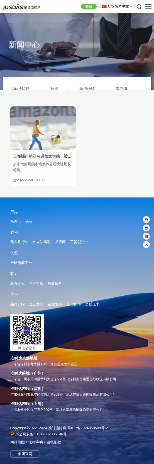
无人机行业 (19, 242)
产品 (14, 212)
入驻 (14, 253)
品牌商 (60, 242)
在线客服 (36, 284)
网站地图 (17, 442)
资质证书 (92, 304)
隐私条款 (54, 442)
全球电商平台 (21, 263)
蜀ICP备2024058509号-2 (87, 428)
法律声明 (35, 442)
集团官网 (25, 454)
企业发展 (55, 304)
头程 (29, 221)
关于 (14, 295)
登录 (88, 6)
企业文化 (36, 304)
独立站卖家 (42, 242)
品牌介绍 (17, 304)
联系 (14, 274)
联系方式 (17, 284)
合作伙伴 (74, 304)
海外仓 (15, 221)
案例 (14, 233)
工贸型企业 (79, 242)
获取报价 (55, 284)
